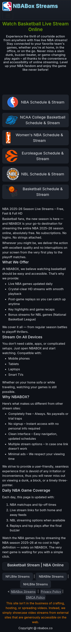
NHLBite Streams (35, 584)
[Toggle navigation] (7, 15)
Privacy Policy (51, 591)
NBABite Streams (51, 576)
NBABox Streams (30, 6)
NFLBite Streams (17, 576)
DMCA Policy (35, 597)
